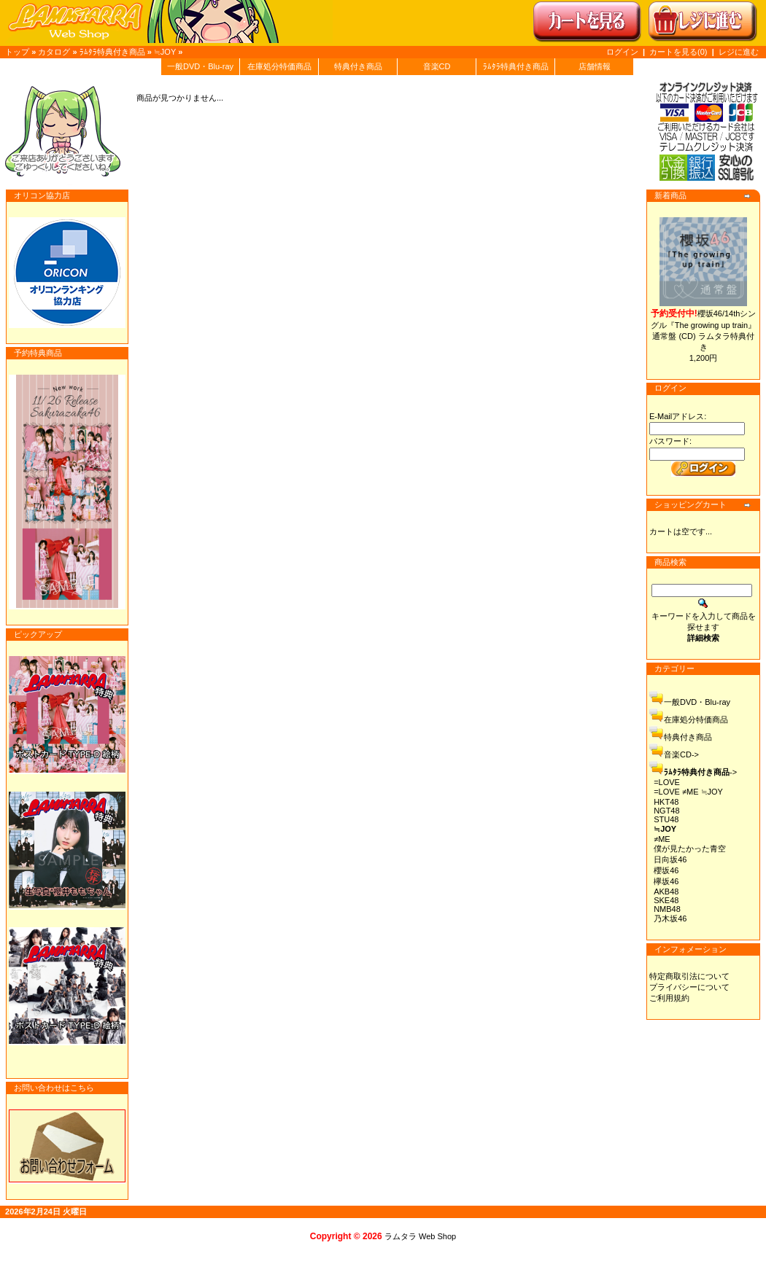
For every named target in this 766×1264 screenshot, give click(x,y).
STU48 (666, 819)
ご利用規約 (669, 998)
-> (700, 772)
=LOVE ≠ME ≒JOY (688, 791)
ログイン (622, 51)
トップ (17, 51)
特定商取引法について (689, 976)
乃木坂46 (670, 918)
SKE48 (666, 900)
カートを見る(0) (679, 51)
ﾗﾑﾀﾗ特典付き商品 (112, 51)
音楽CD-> (681, 754)
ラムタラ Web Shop (420, 1236)
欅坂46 (666, 881)
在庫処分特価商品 (279, 66)
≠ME (662, 839)
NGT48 (666, 810)
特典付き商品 (358, 66)
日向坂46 (670, 859)
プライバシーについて (689, 987)
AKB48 (666, 891)
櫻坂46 (666, 870)
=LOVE (667, 782)
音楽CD (437, 66)
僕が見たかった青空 (690, 848)
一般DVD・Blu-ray (200, 66)
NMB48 (667, 909)
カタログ (54, 51)
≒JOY (165, 51)
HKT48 (666, 801)
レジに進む (739, 51)
